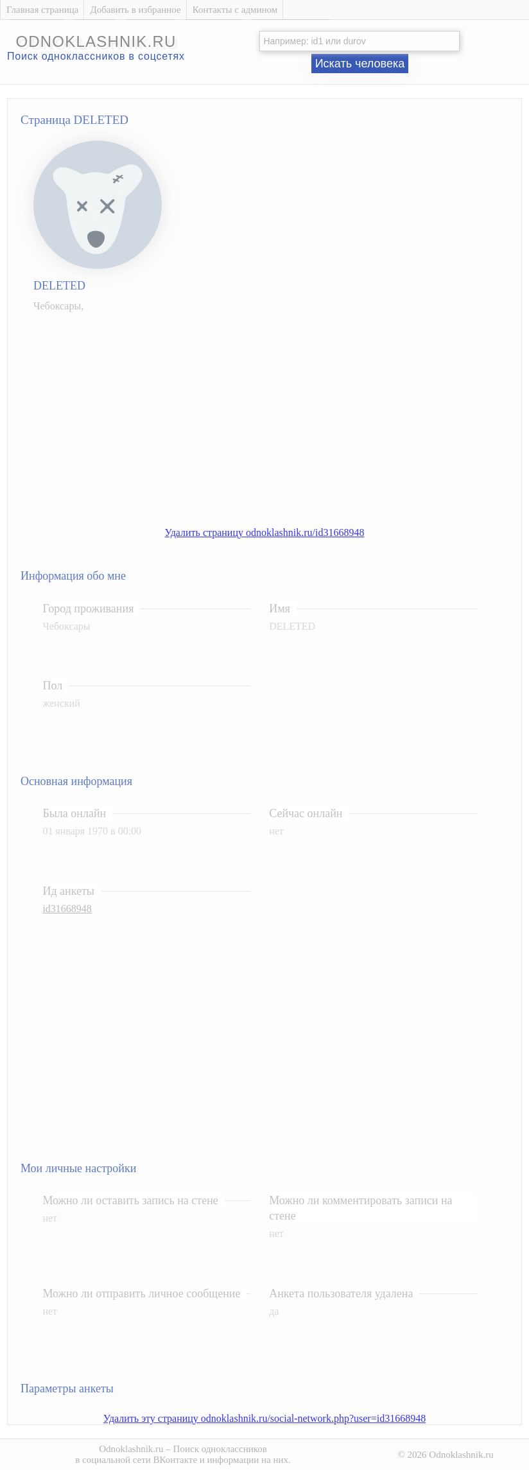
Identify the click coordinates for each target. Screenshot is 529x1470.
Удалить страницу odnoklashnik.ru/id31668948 (265, 532)
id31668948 (66, 908)
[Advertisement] (277, 413)
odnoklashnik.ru (95, 41)
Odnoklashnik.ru (131, 1449)
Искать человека (360, 63)
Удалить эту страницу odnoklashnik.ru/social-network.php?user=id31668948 (264, 1418)
